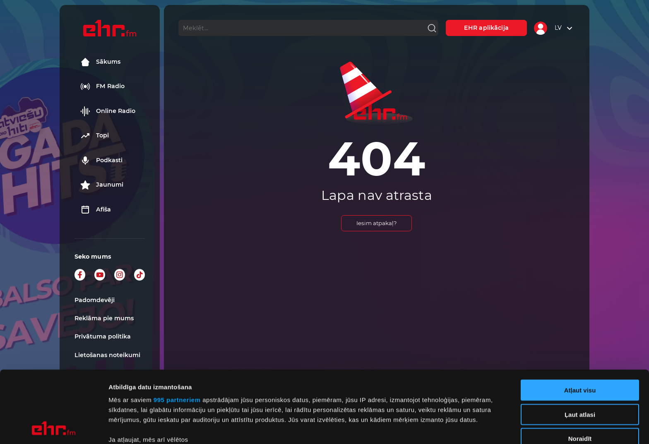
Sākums (100, 62)
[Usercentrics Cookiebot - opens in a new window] (53, 428)
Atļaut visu (580, 322)
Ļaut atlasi (580, 346)
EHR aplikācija (486, 27)
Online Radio (107, 111)
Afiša (95, 210)
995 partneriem (177, 332)
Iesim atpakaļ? (376, 223)
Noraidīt (580, 371)
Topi (94, 136)
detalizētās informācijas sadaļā (405, 404)
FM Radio (102, 86)
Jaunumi (101, 185)
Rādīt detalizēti (451, 427)
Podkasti (101, 161)
